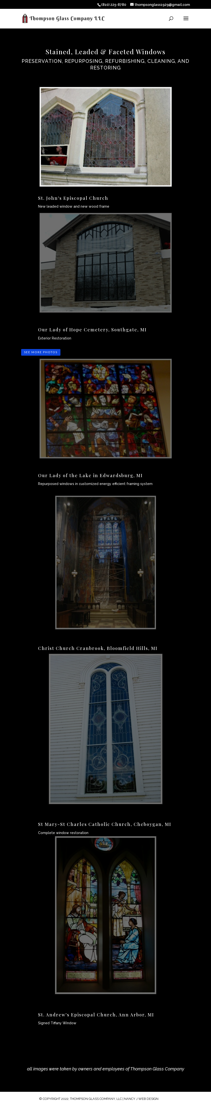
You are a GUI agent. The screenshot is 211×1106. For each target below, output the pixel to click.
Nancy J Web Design (141, 1099)
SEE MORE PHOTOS (40, 352)
